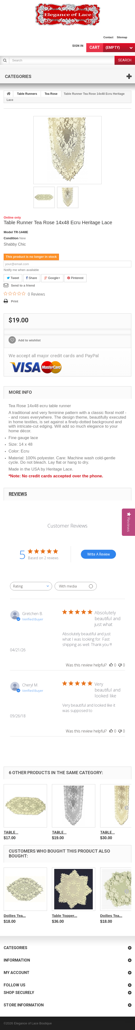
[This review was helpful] (111, 665)
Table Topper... (64, 916)
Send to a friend (23, 285)
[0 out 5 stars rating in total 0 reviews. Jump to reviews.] (24, 294)
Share (31, 278)
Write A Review (98, 554)
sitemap (122, 37)
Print (14, 301)
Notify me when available (21, 270)
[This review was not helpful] (120, 665)
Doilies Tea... (15, 916)
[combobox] (31, 586)
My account (16, 972)
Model (8, 232)
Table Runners (27, 94)
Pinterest (75, 278)
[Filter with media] (76, 586)
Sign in (77, 46)
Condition (11, 238)
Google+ (52, 278)
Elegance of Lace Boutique (33, 1023)
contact (108, 37)
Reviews (18, 493)
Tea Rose (51, 94)
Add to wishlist (29, 340)
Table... (11, 832)
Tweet (13, 278)
